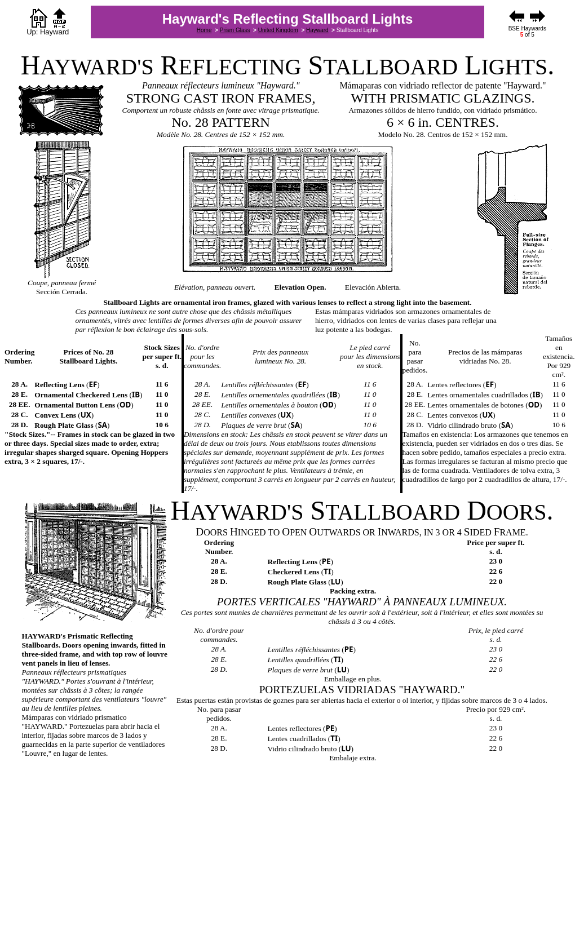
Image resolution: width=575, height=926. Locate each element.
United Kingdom (278, 30)
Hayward (317, 30)
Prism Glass (235, 30)
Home (204, 30)
